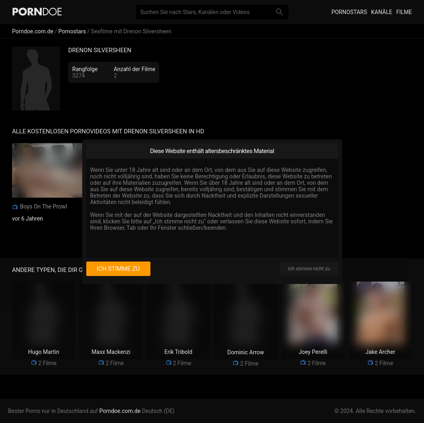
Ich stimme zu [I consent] (118, 268)
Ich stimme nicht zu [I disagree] (309, 269)
